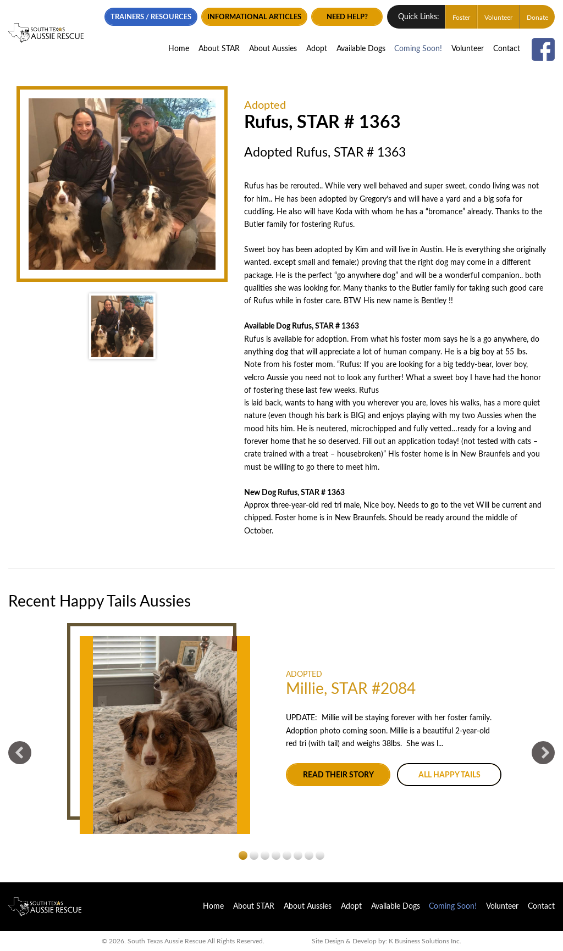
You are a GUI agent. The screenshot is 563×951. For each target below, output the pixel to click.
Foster (461, 16)
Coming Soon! (418, 47)
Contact (506, 47)
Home (178, 47)
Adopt (316, 47)
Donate (537, 16)
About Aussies (273, 47)
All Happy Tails (449, 775)
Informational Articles (260, 16)
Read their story (338, 775)
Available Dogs (360, 47)
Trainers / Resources (157, 16)
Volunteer (498, 16)
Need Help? (353, 16)
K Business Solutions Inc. (425, 941)
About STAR (219, 47)
